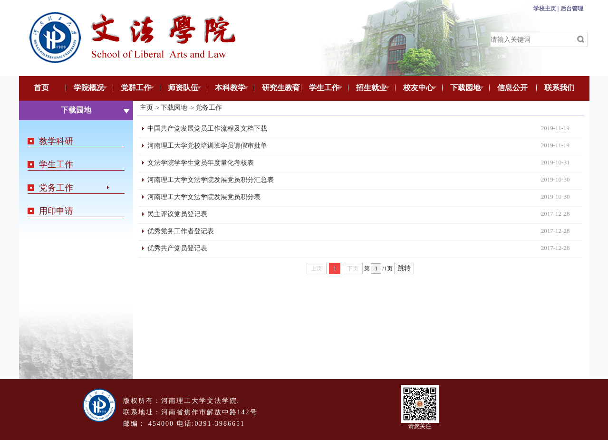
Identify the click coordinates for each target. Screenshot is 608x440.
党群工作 (133, 88)
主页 (146, 107)
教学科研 (56, 141)
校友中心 (416, 88)
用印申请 (56, 211)
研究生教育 (276, 88)
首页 (41, 88)
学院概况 (86, 88)
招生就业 (369, 88)
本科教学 (228, 88)
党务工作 (56, 187)
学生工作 (322, 88)
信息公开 (512, 88)
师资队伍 (181, 88)
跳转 (404, 268)
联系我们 (559, 88)
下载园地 (463, 88)
